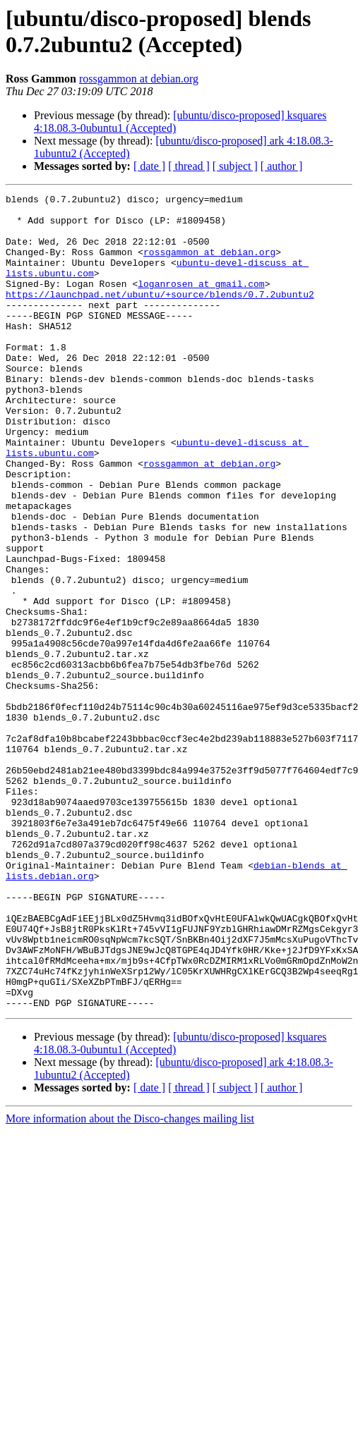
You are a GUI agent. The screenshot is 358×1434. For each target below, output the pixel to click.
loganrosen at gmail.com (201, 302)
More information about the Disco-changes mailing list (130, 1281)
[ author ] (282, 166)
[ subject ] (235, 166)
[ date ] (149, 166)
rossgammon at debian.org (138, 79)
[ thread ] (189, 166)
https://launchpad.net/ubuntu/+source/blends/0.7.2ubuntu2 (160, 315)
